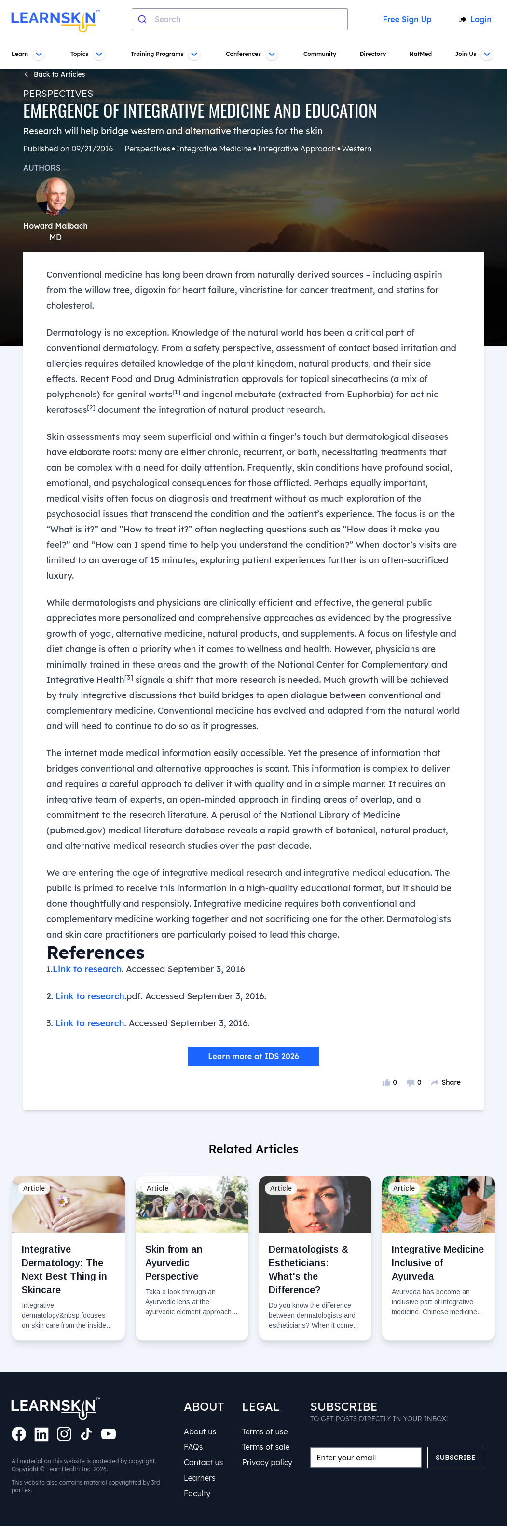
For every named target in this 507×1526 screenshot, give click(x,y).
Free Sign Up (406, 19)
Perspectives (58, 93)
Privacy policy (267, 1462)
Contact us (203, 1462)
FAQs (193, 1447)
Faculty (197, 1493)
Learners (200, 1478)
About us (200, 1431)
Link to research (88, 969)
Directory (372, 53)
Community (319, 53)
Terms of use (265, 1431)
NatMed (420, 53)
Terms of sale (266, 1447)
